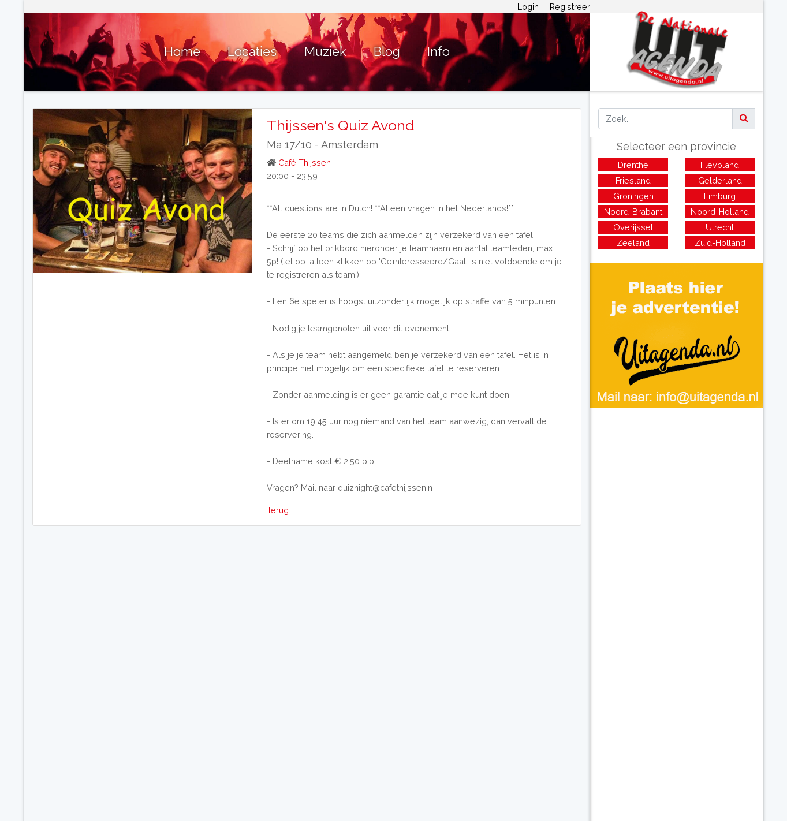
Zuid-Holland (720, 243)
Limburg (720, 196)
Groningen (633, 196)
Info (438, 51)
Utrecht (720, 227)
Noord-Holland (720, 212)
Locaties (252, 51)
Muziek (325, 51)
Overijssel (633, 227)
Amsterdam (349, 145)
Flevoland (719, 165)
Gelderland (720, 180)
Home (182, 51)
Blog (387, 51)
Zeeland (633, 243)
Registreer (570, 7)
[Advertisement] (676, 488)
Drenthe (633, 165)
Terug (278, 510)
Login (528, 7)
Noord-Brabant (633, 212)
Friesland (633, 180)
